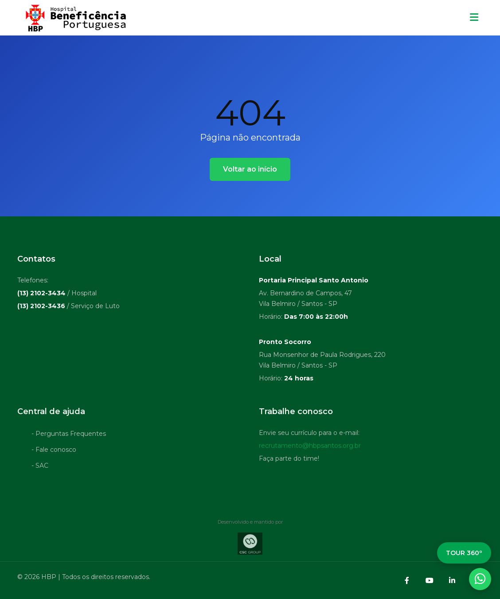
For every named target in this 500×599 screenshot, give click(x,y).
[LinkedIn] (452, 580)
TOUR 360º (464, 553)
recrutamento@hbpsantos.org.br (310, 447)
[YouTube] (430, 580)
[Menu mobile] (474, 17)
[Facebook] (407, 580)
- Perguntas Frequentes (68, 435)
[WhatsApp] (480, 579)
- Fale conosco (53, 451)
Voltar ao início (250, 169)
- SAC (39, 467)
